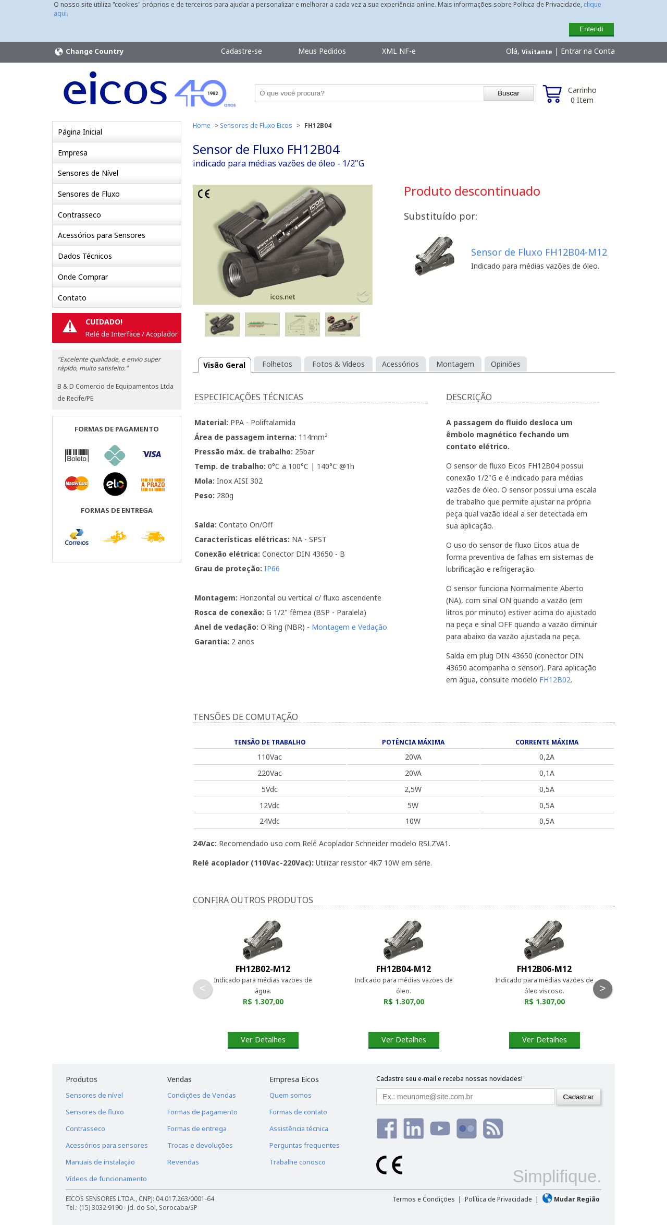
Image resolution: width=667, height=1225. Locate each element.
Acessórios (400, 364)
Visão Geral (224, 365)
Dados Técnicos (85, 256)
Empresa (73, 153)
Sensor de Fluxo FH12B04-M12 (539, 252)
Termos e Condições (423, 1199)
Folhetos (277, 364)
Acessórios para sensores (107, 1145)
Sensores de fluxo (95, 1111)
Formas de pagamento (202, 1111)
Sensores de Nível (88, 173)
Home (202, 125)
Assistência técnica (298, 1128)
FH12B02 (555, 679)
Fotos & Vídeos (338, 364)
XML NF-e (399, 51)
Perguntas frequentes (304, 1145)
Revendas (183, 1162)
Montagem (455, 364)
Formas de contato (298, 1111)
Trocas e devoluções (200, 1145)
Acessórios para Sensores (101, 235)
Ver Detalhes (263, 1039)
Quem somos (290, 1095)
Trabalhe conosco (297, 1162)
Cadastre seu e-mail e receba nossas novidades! (449, 1078)
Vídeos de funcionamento (106, 1178)
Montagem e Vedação (349, 627)
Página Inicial (80, 132)
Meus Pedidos (322, 51)
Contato (72, 298)
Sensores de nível (94, 1095)
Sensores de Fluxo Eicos (256, 125)
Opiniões (506, 364)
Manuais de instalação (100, 1162)
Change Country (88, 51)
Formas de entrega (197, 1128)
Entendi (591, 29)
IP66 (272, 568)
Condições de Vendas (201, 1095)
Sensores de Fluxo (89, 194)
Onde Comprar (83, 277)
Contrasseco (79, 215)
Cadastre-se (241, 51)
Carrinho (582, 95)
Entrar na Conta (588, 51)
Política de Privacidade (498, 1199)
